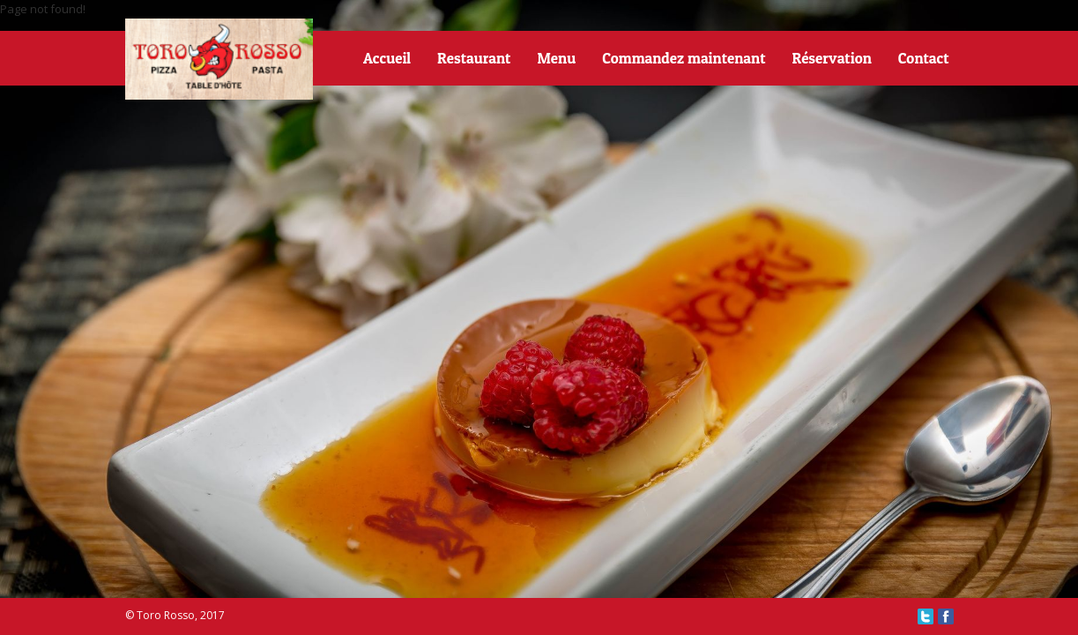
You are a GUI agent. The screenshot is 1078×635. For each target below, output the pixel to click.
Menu (556, 58)
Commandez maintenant (683, 58)
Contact (923, 58)
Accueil (387, 58)
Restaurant (473, 58)
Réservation (831, 58)
